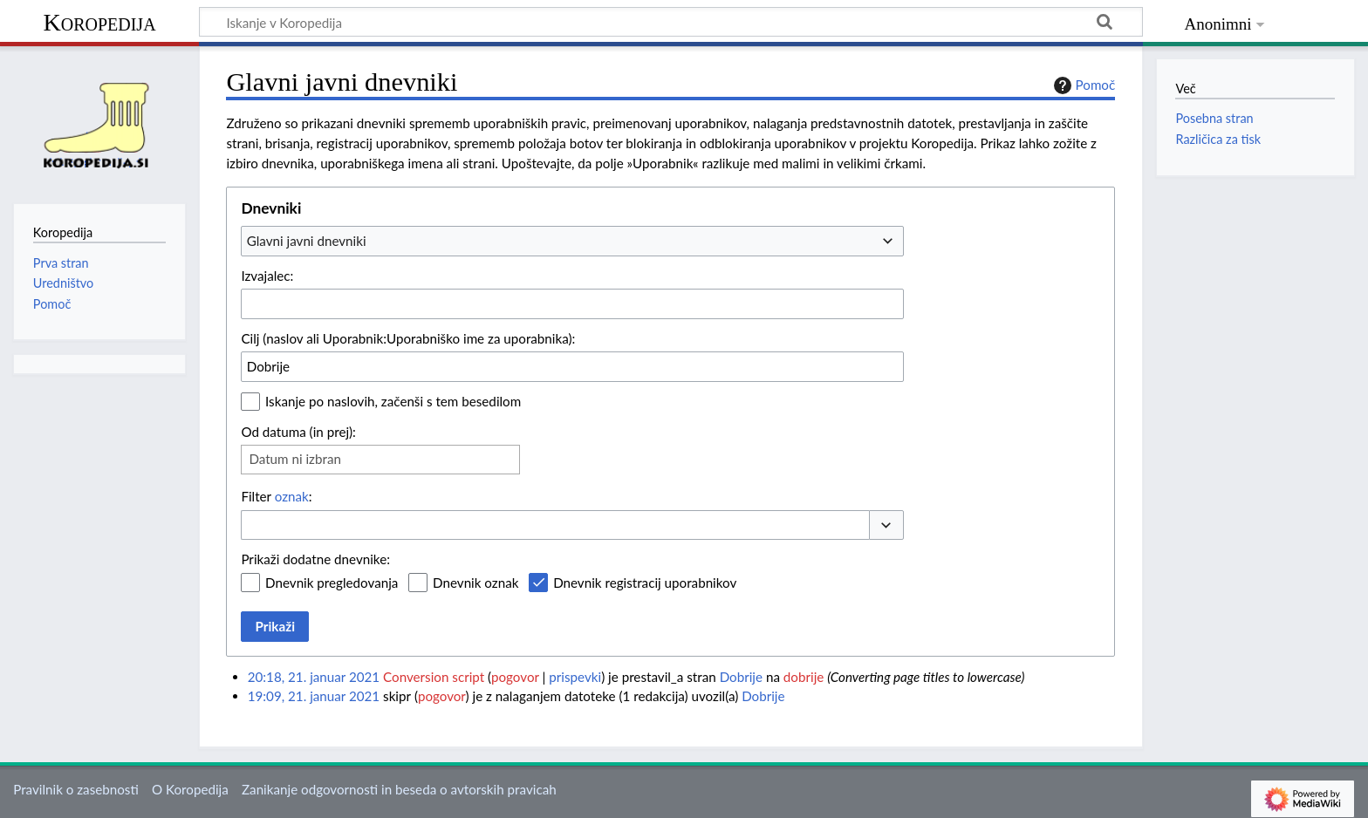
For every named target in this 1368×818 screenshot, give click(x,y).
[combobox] (572, 241)
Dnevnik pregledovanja (331, 582)
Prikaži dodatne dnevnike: (315, 559)
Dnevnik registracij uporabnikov (644, 582)
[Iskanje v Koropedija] (671, 22)
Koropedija (99, 22)
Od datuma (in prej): (298, 432)
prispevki (575, 677)
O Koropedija (190, 789)
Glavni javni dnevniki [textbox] (306, 241)
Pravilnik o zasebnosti (76, 789)
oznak (292, 496)
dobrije (803, 677)
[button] (886, 525)
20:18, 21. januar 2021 (314, 677)
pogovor (515, 677)
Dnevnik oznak (475, 582)
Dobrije (741, 677)
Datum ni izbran (295, 459)
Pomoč (1083, 85)
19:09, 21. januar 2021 (314, 696)
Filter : (276, 496)
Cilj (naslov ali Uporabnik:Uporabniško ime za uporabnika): (408, 338)
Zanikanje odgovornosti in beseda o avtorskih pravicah (399, 789)
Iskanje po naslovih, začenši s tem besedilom (393, 401)
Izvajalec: (267, 275)
